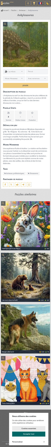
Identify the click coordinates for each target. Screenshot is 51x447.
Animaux (22, 10)
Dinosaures (33, 173)
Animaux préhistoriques (14, 173)
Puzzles (14, 10)
